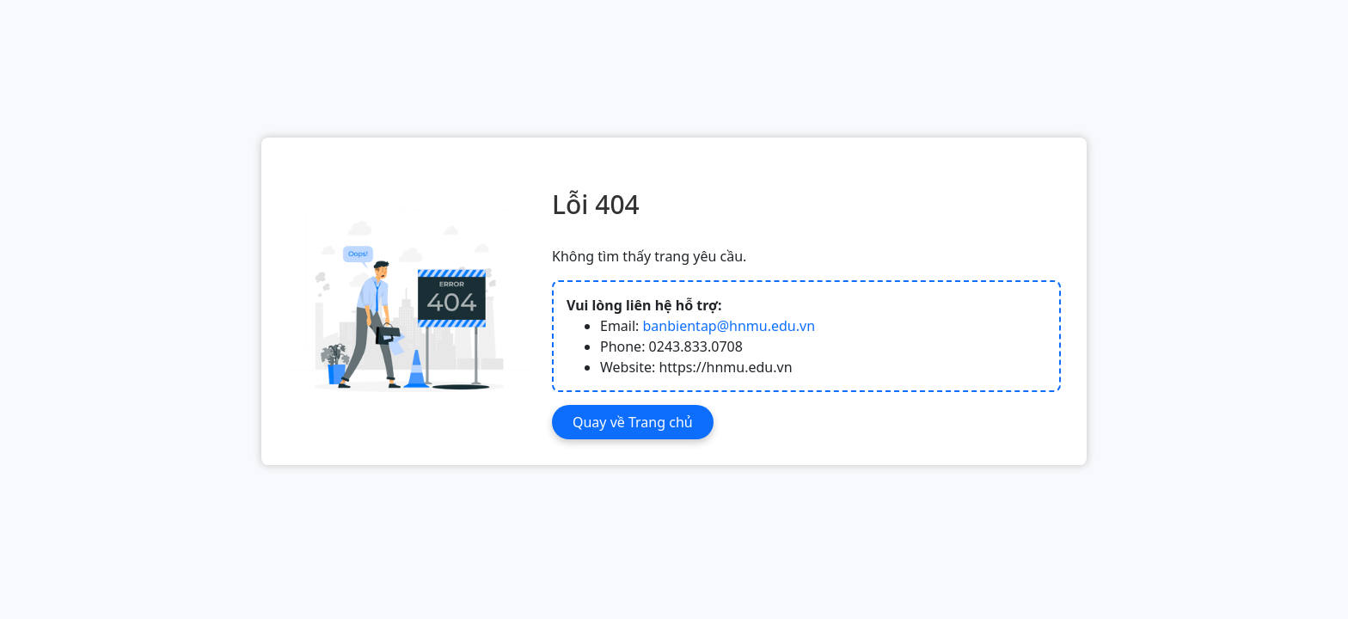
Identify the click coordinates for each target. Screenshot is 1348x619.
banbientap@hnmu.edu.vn (729, 325)
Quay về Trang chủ (633, 422)
